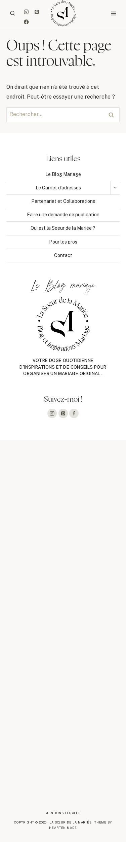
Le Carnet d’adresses (58, 187)
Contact (63, 255)
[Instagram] (26, 11)
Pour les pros (63, 242)
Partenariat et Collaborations (63, 201)
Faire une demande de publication (63, 214)
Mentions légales (63, 813)
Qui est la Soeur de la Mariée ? (63, 228)
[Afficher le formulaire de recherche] (12, 13)
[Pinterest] (36, 11)
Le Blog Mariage (63, 174)
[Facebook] (26, 22)
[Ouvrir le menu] (113, 13)
